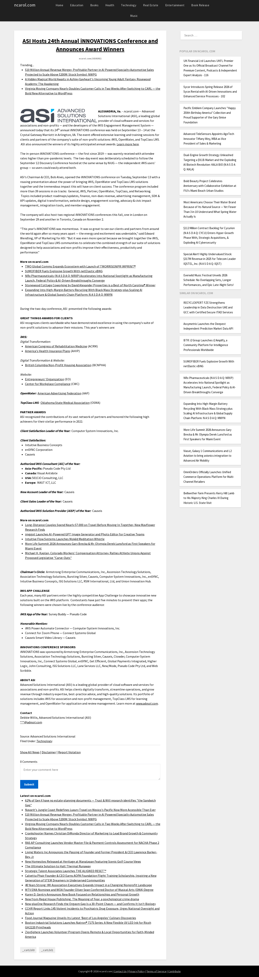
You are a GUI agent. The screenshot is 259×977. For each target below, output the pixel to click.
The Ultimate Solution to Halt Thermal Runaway (58, 866)
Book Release (200, 5)
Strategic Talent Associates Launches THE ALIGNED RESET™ (65, 871)
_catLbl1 (47, 950)
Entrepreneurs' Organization (44, 379)
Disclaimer (49, 752)
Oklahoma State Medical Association (65, 403)
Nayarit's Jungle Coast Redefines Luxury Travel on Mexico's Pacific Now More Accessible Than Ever (90, 810)
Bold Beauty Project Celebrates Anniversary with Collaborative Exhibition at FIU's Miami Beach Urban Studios (209, 186)
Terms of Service (156, 971)
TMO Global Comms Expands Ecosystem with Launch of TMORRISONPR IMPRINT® (80, 266)
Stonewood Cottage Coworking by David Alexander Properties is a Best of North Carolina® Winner (90, 285)
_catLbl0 (28, 950)
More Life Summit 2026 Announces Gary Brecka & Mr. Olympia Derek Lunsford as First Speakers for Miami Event (207, 434)
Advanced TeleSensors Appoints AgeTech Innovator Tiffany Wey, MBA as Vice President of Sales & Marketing (208, 138)
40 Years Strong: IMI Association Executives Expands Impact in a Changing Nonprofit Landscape (88, 885)
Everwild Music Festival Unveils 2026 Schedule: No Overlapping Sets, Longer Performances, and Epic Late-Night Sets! (208, 280)
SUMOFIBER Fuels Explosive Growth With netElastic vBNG (64, 271)
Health (109, 5)
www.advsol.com (147, 703)
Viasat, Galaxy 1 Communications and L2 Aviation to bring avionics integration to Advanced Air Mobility (207, 455)
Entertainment (175, 5)
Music (134, 16)
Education (76, 5)
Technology (128, 5)
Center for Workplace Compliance (47, 384)
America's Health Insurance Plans (47, 351)
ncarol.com (25, 5)
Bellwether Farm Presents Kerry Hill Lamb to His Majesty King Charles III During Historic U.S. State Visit (208, 498)
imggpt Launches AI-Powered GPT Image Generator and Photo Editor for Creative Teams (84, 534)
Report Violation (69, 752)
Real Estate (150, 5)
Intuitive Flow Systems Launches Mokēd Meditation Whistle (65, 539)
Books (94, 5)
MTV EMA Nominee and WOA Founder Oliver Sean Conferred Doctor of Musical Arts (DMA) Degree (89, 890)
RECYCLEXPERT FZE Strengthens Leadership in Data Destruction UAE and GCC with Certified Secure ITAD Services (208, 307)
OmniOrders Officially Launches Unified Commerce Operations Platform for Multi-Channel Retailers (208, 477)
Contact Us (120, 971)
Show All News (30, 752)
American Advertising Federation (59, 393)
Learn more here (128, 144)
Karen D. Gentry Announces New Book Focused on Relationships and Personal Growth (82, 894)
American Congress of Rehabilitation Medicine (56, 346)
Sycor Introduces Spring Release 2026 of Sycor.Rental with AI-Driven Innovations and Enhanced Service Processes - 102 (210, 91)
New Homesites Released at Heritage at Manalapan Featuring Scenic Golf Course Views (83, 861)
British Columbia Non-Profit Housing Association (58, 365)
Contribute (174, 971)
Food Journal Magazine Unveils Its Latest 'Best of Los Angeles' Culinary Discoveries (80, 918)
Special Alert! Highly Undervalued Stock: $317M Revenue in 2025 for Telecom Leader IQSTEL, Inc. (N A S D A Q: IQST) (209, 259)
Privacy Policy (136, 971)
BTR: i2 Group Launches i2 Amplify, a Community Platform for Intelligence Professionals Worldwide (205, 345)
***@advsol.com (31, 722)
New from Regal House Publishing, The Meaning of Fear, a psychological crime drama (82, 899)
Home (59, 5)
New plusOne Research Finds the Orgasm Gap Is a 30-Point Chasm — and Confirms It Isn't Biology (90, 904)
